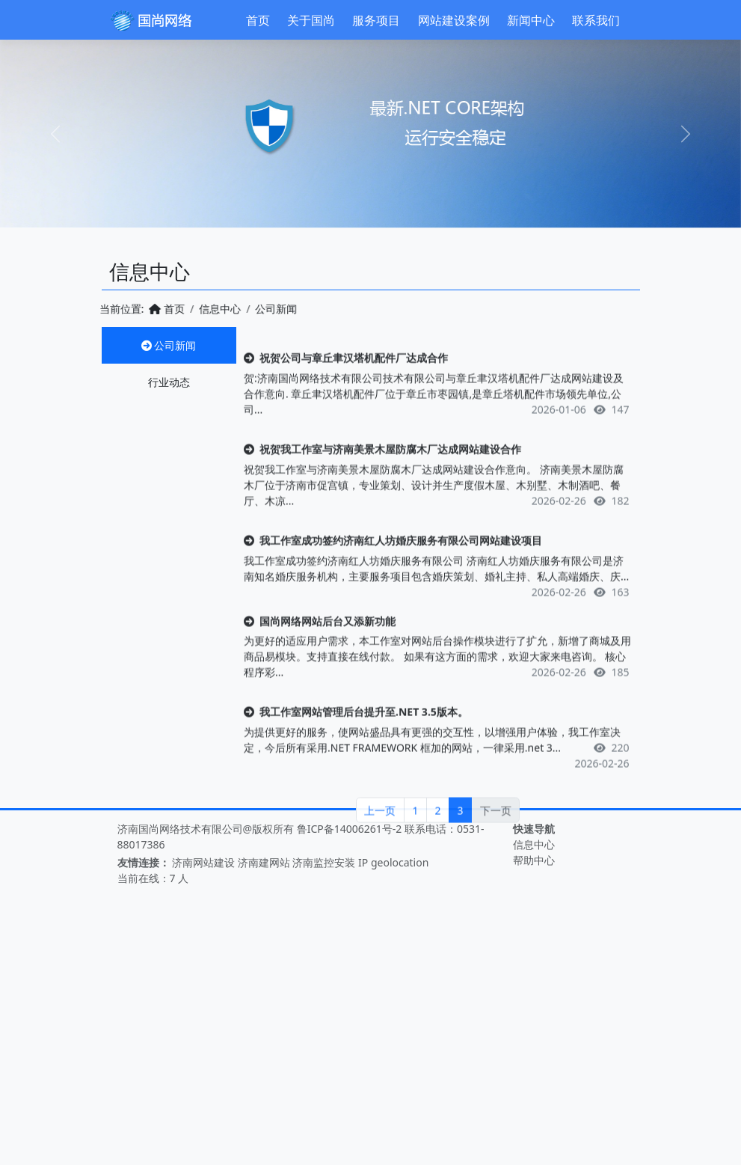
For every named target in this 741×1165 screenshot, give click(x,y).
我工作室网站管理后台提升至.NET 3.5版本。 (356, 766)
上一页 (380, 864)
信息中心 (197, 309)
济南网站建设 (203, 862)
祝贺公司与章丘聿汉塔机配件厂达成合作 (346, 413)
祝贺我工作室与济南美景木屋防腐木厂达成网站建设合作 (382, 504)
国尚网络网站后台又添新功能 (320, 676)
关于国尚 (311, 20)
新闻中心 (531, 20)
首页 (258, 20)
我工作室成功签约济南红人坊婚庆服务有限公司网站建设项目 (393, 595)
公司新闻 (169, 345)
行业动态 (169, 382)
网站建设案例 (454, 20)
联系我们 (596, 20)
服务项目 (376, 20)
